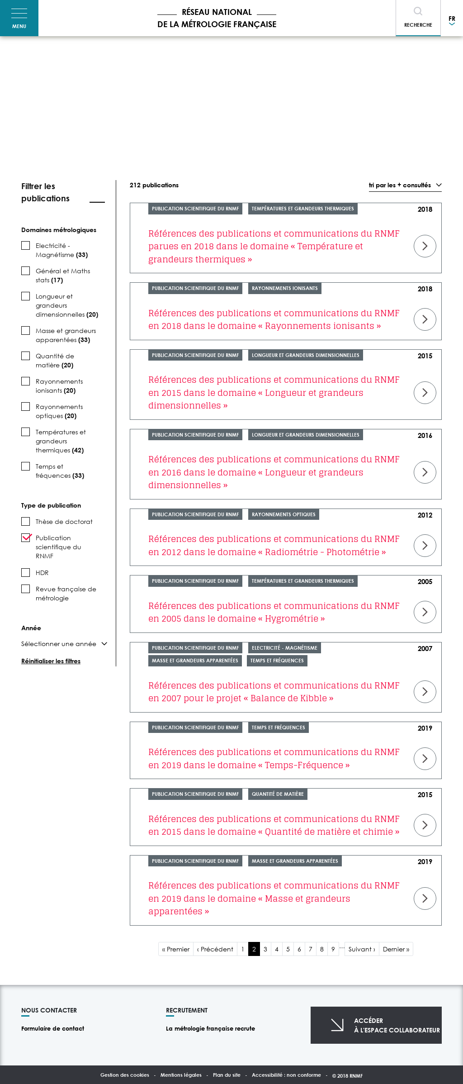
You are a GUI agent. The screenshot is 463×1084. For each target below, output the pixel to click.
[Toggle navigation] (19, 18)
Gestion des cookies (124, 1075)
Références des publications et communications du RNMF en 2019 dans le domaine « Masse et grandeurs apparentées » (274, 898)
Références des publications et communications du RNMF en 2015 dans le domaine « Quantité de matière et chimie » (274, 825)
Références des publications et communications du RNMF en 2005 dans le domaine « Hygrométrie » (274, 612)
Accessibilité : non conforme (286, 1075)
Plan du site (227, 1075)
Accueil (26, 56)
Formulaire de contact (52, 1028)
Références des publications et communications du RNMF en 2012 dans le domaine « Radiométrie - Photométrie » (274, 545)
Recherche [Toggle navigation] (418, 25)
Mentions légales (181, 1075)
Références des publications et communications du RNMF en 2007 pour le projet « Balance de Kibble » (274, 692)
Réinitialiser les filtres (50, 661)
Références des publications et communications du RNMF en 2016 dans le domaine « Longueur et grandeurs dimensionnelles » (274, 472)
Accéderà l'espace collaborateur (397, 1025)
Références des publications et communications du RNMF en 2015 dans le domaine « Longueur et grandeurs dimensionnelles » (274, 392)
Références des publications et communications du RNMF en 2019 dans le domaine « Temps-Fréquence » (274, 758)
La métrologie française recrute (210, 1028)
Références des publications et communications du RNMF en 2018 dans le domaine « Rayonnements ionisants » (274, 319)
